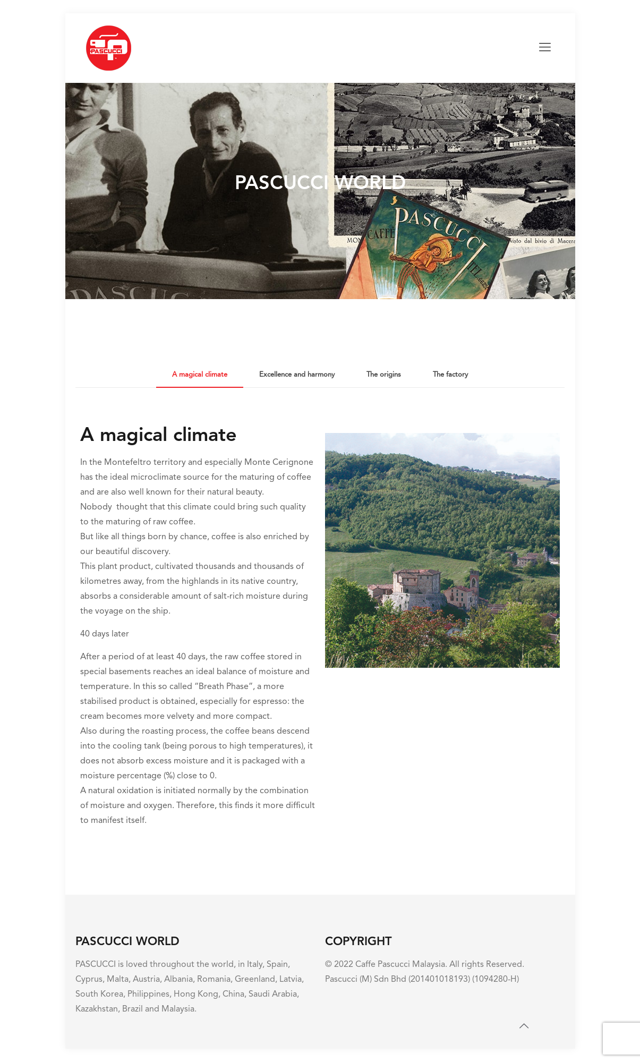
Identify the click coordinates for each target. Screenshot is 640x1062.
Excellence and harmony (297, 374)
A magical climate (199, 374)
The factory (450, 374)
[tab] (199, 375)
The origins (383, 374)
